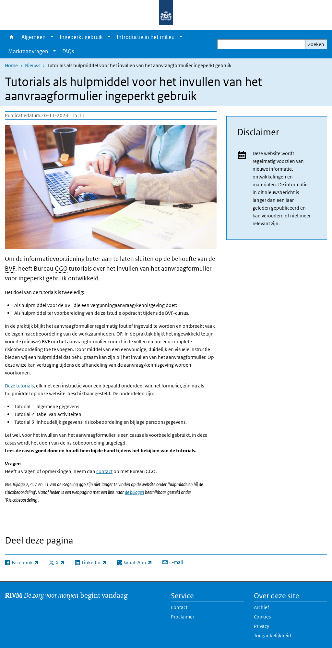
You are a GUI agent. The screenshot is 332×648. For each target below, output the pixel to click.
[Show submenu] (51, 37)
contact (104, 471)
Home (11, 37)
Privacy (261, 626)
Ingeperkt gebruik (81, 37)
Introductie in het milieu (145, 37)
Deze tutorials (19, 386)
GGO (61, 268)
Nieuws (32, 65)
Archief (261, 607)
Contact (179, 607)
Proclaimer (182, 617)
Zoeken (316, 44)
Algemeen (33, 37)
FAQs (68, 51)
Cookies (262, 617)
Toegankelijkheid (272, 635)
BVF (10, 268)
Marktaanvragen (28, 51)
